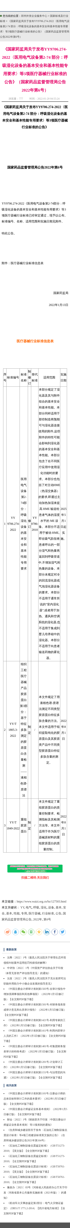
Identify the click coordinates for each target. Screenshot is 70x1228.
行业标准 (48, 913)
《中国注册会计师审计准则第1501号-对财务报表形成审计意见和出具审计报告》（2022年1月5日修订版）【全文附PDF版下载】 (35, 1009)
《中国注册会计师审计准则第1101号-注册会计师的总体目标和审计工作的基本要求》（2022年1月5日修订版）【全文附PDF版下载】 (35, 1098)
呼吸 (36, 907)
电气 (29, 907)
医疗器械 (35, 913)
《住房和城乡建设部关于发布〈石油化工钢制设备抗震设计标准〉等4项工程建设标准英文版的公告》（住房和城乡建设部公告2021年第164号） (35, 1135)
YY (22, 907)
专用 (24, 913)
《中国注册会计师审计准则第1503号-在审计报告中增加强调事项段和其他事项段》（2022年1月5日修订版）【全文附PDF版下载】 (35, 994)
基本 (59, 907)
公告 (58, 913)
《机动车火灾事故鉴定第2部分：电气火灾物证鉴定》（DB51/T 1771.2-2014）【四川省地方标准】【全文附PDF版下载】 (34, 1208)
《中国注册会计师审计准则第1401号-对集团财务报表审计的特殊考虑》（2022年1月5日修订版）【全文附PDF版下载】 (35, 1051)
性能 (17, 913)
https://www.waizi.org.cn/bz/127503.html (41, 901)
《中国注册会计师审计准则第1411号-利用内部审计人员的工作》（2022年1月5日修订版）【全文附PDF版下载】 (35, 1036)
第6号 (47, 919)
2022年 (37, 919)
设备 (51, 907)
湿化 (44, 907)
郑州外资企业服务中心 (34, 16)
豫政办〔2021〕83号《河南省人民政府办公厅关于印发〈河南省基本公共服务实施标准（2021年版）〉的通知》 (35, 1192)
